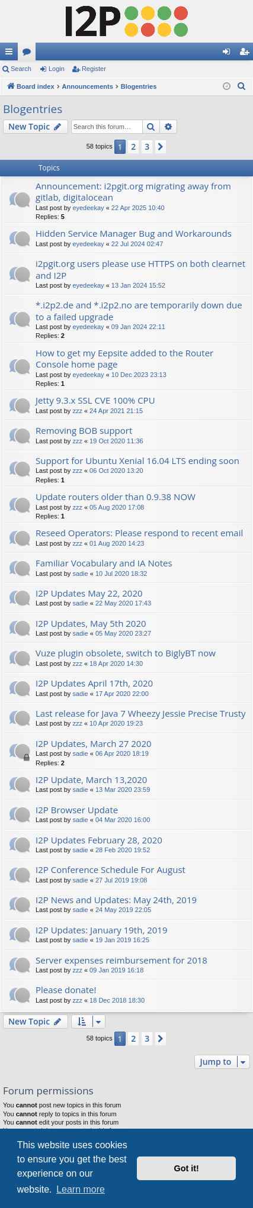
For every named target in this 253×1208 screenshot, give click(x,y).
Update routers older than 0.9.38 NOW (116, 496)
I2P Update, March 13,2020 (91, 779)
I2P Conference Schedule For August (110, 869)
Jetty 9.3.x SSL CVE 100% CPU (95, 400)
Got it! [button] (186, 1168)
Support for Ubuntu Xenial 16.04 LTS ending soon (137, 460)
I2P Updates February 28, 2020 (99, 840)
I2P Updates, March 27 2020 (94, 743)
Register (94, 68)
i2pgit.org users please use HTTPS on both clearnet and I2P (140, 269)
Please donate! (66, 990)
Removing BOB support (84, 430)
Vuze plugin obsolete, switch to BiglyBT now (126, 653)
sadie (80, 573)
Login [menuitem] (229, 53)
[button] (160, 147)
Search (21, 68)
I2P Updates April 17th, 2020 (94, 683)
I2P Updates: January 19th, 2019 (102, 930)
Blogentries (32, 109)
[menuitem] (241, 86)
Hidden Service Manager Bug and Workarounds (134, 233)
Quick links (11, 53)
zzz (77, 410)
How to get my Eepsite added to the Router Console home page (124, 358)
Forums (29, 53)
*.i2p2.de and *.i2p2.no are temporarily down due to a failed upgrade (139, 310)
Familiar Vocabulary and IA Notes (104, 563)
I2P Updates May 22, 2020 (89, 593)
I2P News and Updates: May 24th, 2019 (116, 900)
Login (57, 68)
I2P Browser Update (77, 810)
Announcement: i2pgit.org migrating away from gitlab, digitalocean (133, 191)
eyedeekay (88, 207)
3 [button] (147, 146)
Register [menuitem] (247, 53)
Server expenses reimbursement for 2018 (121, 960)
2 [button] (133, 146)
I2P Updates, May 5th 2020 (91, 623)
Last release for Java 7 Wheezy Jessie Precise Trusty (141, 713)
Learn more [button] (80, 1189)
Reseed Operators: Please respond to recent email (139, 533)
